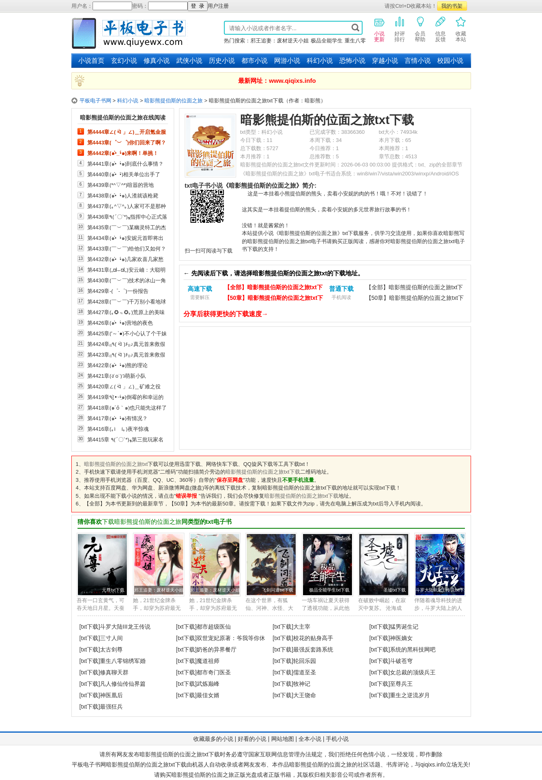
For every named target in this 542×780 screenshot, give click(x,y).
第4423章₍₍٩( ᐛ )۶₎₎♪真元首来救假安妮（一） (126, 354)
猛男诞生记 (404, 626)
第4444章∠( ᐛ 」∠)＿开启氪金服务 (126, 132)
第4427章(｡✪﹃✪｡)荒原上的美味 (126, 312)
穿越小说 (385, 60)
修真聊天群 (114, 672)
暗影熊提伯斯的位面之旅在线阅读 (123, 117)
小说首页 (91, 60)
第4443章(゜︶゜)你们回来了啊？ (126, 142)
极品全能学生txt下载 (329, 589)
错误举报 (186, 496)
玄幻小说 (124, 60)
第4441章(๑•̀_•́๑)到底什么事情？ (125, 163)
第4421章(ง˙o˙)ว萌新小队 (116, 376)
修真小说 (157, 60)
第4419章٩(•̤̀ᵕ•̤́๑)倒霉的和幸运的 (125, 397)
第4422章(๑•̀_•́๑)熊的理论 (117, 365)
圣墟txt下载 (394, 589)
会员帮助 (420, 29)
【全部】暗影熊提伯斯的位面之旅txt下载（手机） (414, 288)
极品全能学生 (327, 41)
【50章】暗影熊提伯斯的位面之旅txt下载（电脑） (273, 299)
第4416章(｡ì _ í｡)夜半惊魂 (118, 429)
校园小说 (450, 60)
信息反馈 (440, 29)
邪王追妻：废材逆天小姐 (279, 41)
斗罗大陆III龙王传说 (125, 626)
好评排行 (399, 29)
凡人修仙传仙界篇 (123, 683)
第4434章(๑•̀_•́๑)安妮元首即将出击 (125, 238)
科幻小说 (320, 60)
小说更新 (379, 29)
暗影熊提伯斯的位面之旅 (173, 101)
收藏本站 (460, 29)
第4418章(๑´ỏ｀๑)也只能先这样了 (127, 407)
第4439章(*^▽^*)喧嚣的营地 (120, 185)
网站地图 (282, 739)
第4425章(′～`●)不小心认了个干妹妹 (127, 333)
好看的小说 (252, 739)
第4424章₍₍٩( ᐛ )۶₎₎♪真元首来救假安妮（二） (126, 344)
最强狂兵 (111, 706)
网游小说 (287, 60)
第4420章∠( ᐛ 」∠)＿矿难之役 (124, 386)
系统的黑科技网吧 (413, 649)
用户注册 (218, 6)
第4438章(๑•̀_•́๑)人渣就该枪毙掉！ (123, 195)
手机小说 (337, 739)
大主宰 (301, 626)
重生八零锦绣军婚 (123, 661)
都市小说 (254, 60)
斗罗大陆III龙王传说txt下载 (442, 589)
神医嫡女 (401, 638)
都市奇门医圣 (214, 672)
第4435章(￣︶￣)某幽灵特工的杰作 (126, 227)
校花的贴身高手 (313, 638)
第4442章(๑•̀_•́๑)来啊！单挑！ (123, 153)
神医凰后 (111, 695)
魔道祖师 (208, 661)
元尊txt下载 (113, 589)
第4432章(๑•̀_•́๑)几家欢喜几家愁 (125, 259)
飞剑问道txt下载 (277, 589)
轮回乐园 (304, 661)
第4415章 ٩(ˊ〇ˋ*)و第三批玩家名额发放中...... (125, 439)
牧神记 (301, 683)
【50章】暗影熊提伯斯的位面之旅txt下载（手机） (415, 299)
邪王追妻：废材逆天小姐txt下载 (165, 589)
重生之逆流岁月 (410, 695)
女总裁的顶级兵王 (413, 672)
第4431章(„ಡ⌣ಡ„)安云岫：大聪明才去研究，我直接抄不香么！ (126, 270)
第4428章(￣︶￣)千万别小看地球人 (126, 301)
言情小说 (418, 60)
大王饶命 (304, 695)
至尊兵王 (401, 683)
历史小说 (222, 60)
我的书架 (451, 6)
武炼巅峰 (208, 683)
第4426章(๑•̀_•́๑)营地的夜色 (120, 323)
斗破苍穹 (401, 661)
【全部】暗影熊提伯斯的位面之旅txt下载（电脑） (273, 288)
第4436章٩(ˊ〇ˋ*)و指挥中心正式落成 (127, 216)
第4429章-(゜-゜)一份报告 (117, 291)
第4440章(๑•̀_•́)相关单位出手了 (124, 174)
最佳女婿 (208, 695)
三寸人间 (111, 638)
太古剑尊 (111, 649)
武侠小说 (189, 60)
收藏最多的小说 (213, 739)
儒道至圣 (304, 672)
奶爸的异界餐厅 (217, 649)
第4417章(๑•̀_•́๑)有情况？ (117, 418)
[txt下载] (90, 626)
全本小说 (310, 739)
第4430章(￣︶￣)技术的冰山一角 (126, 280)
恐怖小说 (352, 60)
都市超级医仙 (214, 626)
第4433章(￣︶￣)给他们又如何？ (126, 248)
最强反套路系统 (313, 649)
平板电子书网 (95, 101)
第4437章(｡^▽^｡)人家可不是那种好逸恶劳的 (126, 206)
